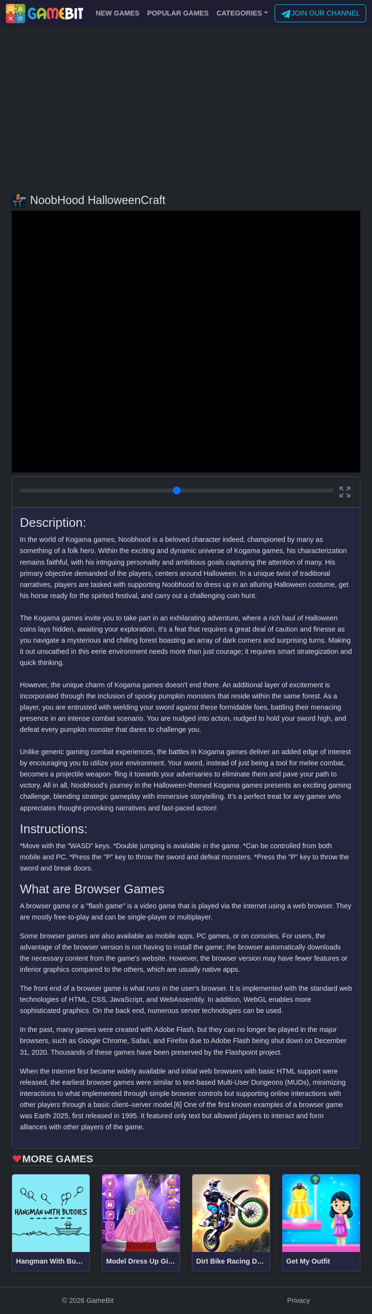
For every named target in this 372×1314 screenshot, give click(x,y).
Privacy (298, 1300)
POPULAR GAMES (178, 13)
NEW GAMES (117, 13)
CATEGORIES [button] (239, 13)
